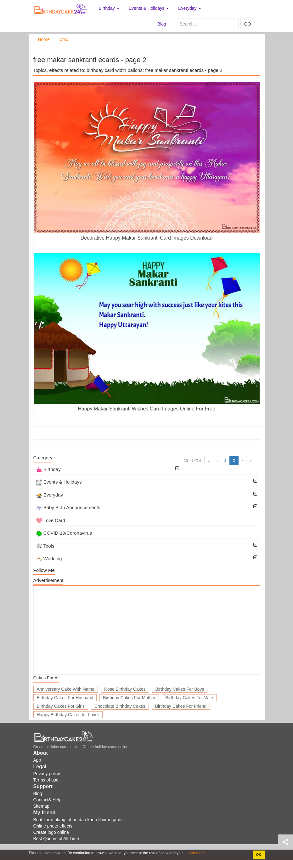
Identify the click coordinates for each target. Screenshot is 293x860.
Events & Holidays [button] (149, 8)
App (37, 760)
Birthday (48, 469)
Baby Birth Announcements (68, 507)
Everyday (49, 494)
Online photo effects (52, 825)
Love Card (50, 520)
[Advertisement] (147, 630)
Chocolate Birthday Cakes (119, 706)
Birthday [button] (109, 8)
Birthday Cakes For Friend (180, 706)
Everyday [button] (189, 8)
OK (258, 855)
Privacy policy (46, 773)
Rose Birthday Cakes (125, 689)
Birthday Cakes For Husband (65, 697)
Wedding (49, 558)
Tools (45, 546)
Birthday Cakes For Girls (61, 706)
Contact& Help (47, 799)
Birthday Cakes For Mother (129, 697)
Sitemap (41, 806)
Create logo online (51, 832)
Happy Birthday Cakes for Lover (68, 714)
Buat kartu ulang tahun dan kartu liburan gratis (78, 819)
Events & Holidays (59, 482)
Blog (161, 23)
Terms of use (46, 779)
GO (247, 23)
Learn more (194, 853)
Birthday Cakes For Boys (179, 689)
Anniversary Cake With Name (66, 689)
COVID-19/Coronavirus (64, 533)
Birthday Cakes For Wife (189, 697)
